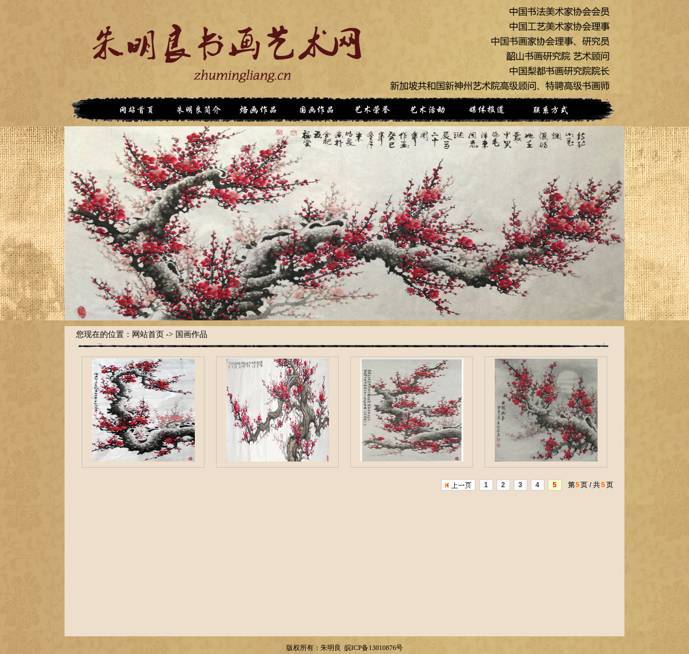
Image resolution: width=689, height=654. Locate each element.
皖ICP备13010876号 (373, 648)
